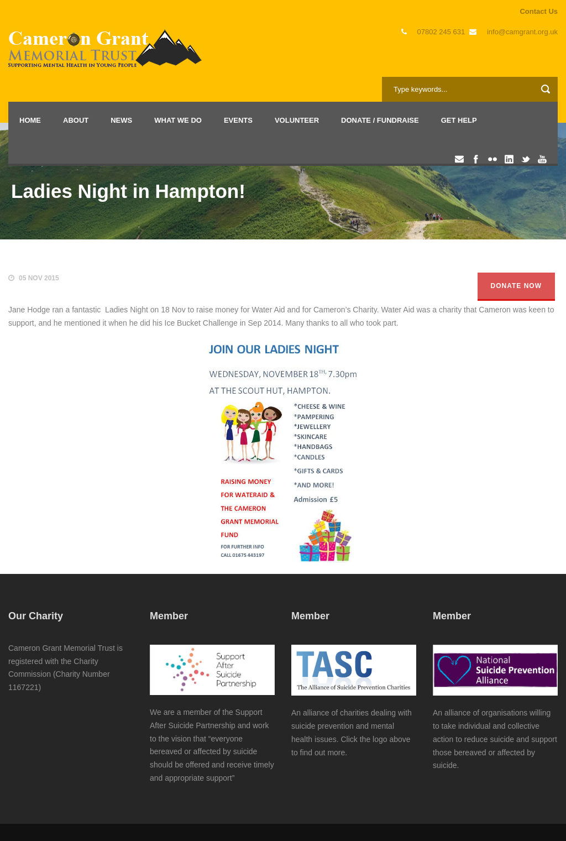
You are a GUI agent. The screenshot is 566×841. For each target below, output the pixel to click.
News (121, 120)
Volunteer (297, 120)
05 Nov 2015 (39, 278)
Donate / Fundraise (380, 120)
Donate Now (516, 286)
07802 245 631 (441, 32)
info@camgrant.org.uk (522, 32)
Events (238, 120)
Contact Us (539, 11)
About (75, 120)
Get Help (459, 120)
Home (30, 120)
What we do (178, 120)
